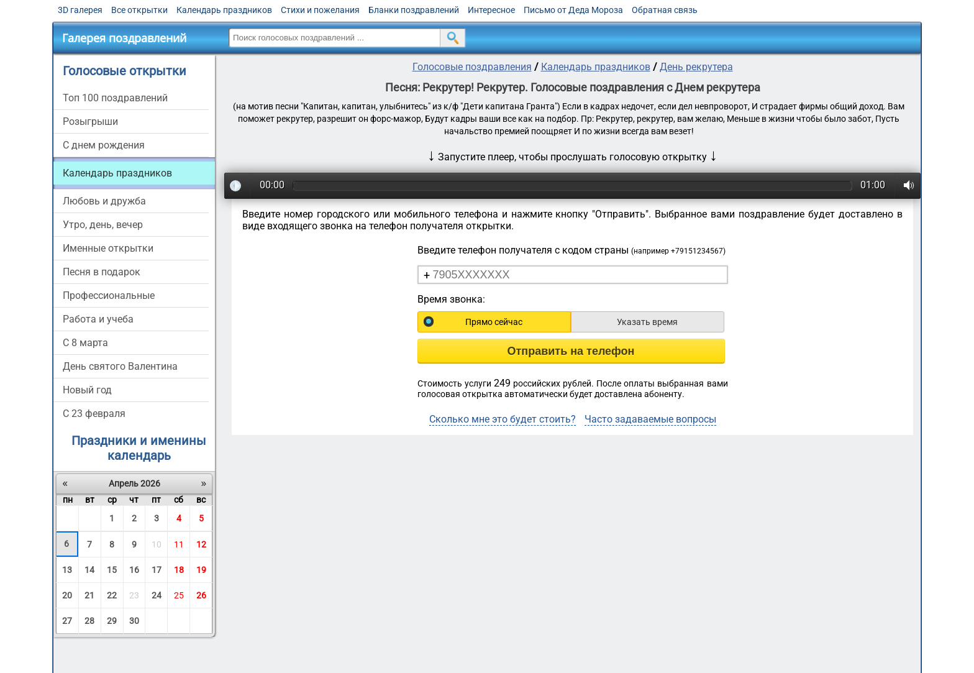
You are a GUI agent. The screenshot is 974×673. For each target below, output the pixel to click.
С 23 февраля (94, 413)
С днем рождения (104, 145)
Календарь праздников (224, 10)
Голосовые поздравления (472, 67)
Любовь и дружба (104, 201)
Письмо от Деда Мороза (573, 10)
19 (201, 570)
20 (67, 595)
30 (134, 621)
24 (157, 595)
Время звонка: (451, 299)
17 (157, 570)
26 (201, 595)
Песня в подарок (101, 272)
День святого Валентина (120, 366)
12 (201, 544)
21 (89, 595)
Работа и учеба (98, 319)
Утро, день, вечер (103, 225)
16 (134, 570)
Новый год (87, 390)
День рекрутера (696, 67)
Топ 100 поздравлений (115, 98)
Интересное (491, 10)
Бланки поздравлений (413, 10)
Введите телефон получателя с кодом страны (571, 250)
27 (67, 621)
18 (179, 570)
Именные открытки (108, 248)
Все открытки (139, 10)
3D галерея (80, 10)
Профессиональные (109, 295)
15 (112, 570)
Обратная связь (665, 10)
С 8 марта (85, 343)
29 (112, 621)
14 (89, 570)
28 (89, 621)
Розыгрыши (90, 121)
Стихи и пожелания (320, 10)
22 (112, 595)
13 (67, 570)
